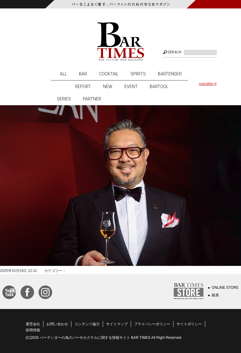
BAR (83, 73)
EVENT (131, 86)
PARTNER (92, 98)
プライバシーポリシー (152, 324)
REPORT (83, 86)
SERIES (64, 98)
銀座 (215, 295)
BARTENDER (170, 73)
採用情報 (33, 330)
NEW (107, 86)
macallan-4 (208, 84)
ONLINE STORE (225, 287)
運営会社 (33, 324)
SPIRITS (138, 73)
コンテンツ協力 (87, 324)
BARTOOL (159, 86)
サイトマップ (117, 324)
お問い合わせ (57, 324)
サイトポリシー (189, 324)
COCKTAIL (108, 73)
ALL (63, 73)
